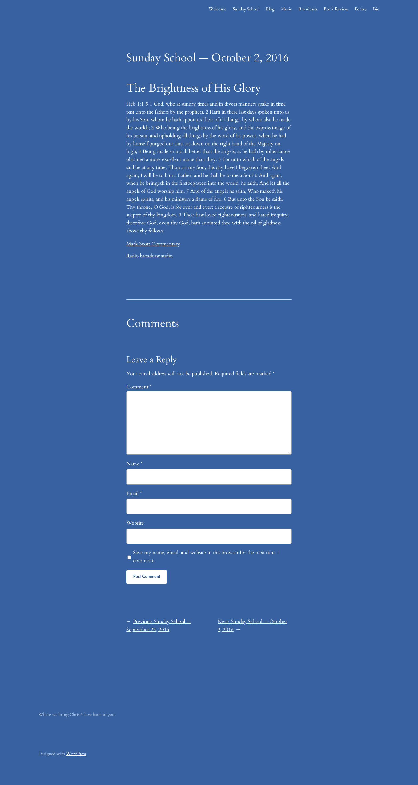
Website (135, 523)
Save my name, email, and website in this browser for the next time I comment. (206, 556)
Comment (139, 386)
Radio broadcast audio (149, 255)
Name (134, 463)
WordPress (76, 754)
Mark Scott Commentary (153, 243)
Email (134, 493)
